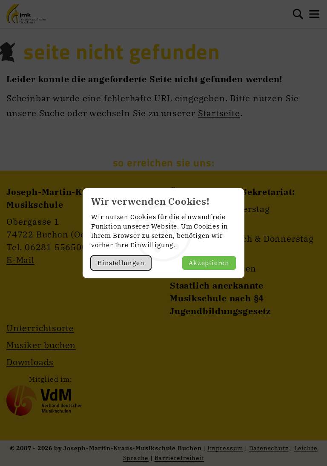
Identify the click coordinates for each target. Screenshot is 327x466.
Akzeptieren (209, 263)
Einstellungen (121, 263)
